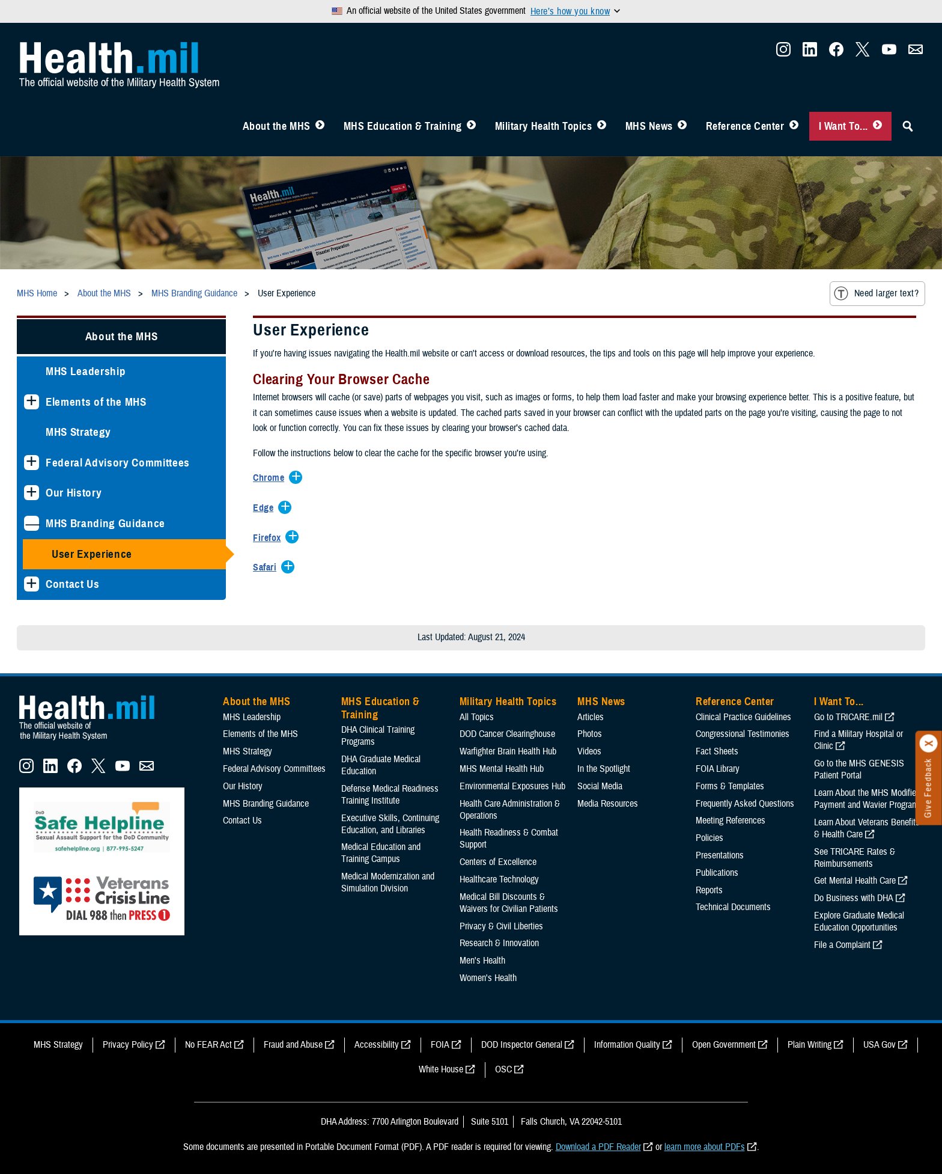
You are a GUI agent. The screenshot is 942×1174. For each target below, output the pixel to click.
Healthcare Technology (499, 879)
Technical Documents (733, 907)
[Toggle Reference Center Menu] (793, 126)
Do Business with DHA (853, 898)
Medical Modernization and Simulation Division (387, 882)
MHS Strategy (78, 432)
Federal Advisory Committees (118, 462)
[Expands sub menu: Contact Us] (31, 584)
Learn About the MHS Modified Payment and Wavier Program (867, 799)
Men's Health (482, 961)
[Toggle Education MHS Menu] (471, 126)
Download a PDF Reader (598, 1147)
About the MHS (277, 126)
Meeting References (730, 821)
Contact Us (73, 584)
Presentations (720, 855)
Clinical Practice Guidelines (743, 717)
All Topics (477, 717)
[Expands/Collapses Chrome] (271, 478)
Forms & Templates (730, 786)
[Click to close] (929, 744)
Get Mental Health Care (855, 881)
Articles (590, 717)
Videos (589, 751)
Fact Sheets (717, 751)
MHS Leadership (86, 371)
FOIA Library (718, 769)
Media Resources (607, 804)
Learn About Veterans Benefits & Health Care (867, 828)
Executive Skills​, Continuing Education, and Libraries (390, 824)
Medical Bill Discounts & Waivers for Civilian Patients (509, 903)
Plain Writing (809, 1045)
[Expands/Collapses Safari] (267, 568)
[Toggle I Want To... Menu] (877, 126)
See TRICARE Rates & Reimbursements (854, 858)
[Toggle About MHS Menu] (319, 126)
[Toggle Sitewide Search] (907, 126)
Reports (709, 890)
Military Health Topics (543, 126)
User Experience (92, 554)
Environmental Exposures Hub (512, 786)
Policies (709, 838)
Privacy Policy (128, 1045)
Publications (717, 873)
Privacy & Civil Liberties (501, 926)
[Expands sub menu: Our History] (31, 492)
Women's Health (488, 978)
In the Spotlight (603, 769)
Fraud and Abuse (293, 1045)
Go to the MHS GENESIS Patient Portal (859, 769)
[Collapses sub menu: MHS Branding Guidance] (31, 523)
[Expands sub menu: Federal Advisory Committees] (31, 462)
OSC (503, 1069)
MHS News (649, 126)
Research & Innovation (499, 943)
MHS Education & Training (403, 126)
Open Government (724, 1045)
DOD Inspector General (521, 1045)
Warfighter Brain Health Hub (508, 751)
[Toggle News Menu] (682, 126)
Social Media (599, 786)
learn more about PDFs (704, 1147)
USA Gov (879, 1045)
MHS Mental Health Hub (502, 769)
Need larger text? (876, 293)
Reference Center (745, 126)
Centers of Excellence (498, 862)
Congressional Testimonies (742, 734)
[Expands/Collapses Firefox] (270, 538)
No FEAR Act (208, 1045)
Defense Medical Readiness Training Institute (390, 795)
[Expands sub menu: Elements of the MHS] (31, 401)
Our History (74, 493)
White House (441, 1069)
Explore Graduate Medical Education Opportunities (859, 922)
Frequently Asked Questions (745, 804)
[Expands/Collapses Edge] (266, 508)
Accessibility (376, 1045)
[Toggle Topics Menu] (601, 126)
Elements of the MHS (96, 402)
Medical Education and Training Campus (381, 853)
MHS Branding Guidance (105, 523)
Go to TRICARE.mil (848, 717)
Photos (589, 734)
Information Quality (627, 1045)
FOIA (440, 1045)
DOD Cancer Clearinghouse (507, 734)
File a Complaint (842, 945)
